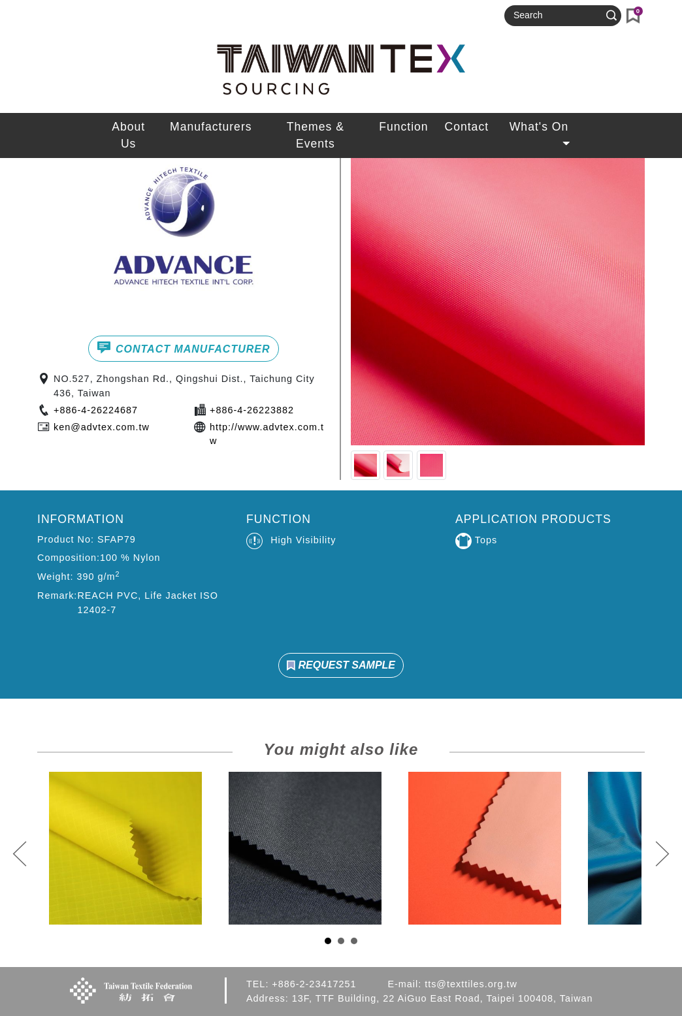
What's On (541, 130)
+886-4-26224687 (96, 410)
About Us (128, 135)
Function (403, 126)
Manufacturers (211, 126)
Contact (466, 126)
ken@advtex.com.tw (102, 427)
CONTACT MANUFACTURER (183, 347)
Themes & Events (315, 135)
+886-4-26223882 (252, 410)
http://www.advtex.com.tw (267, 434)
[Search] (557, 15)
